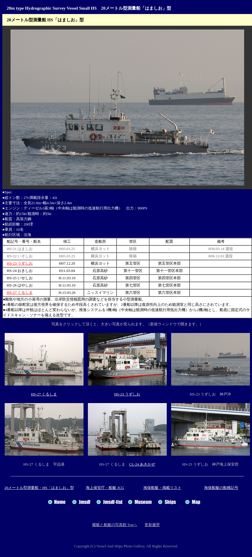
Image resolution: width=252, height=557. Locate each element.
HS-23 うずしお (20, 263)
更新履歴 (152, 525)
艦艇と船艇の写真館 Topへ (114, 525)
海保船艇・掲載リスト (162, 487)
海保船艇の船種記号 (221, 487)
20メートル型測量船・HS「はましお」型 (39, 487)
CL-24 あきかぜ (142, 464)
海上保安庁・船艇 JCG (105, 487)
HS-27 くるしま (20, 292)
